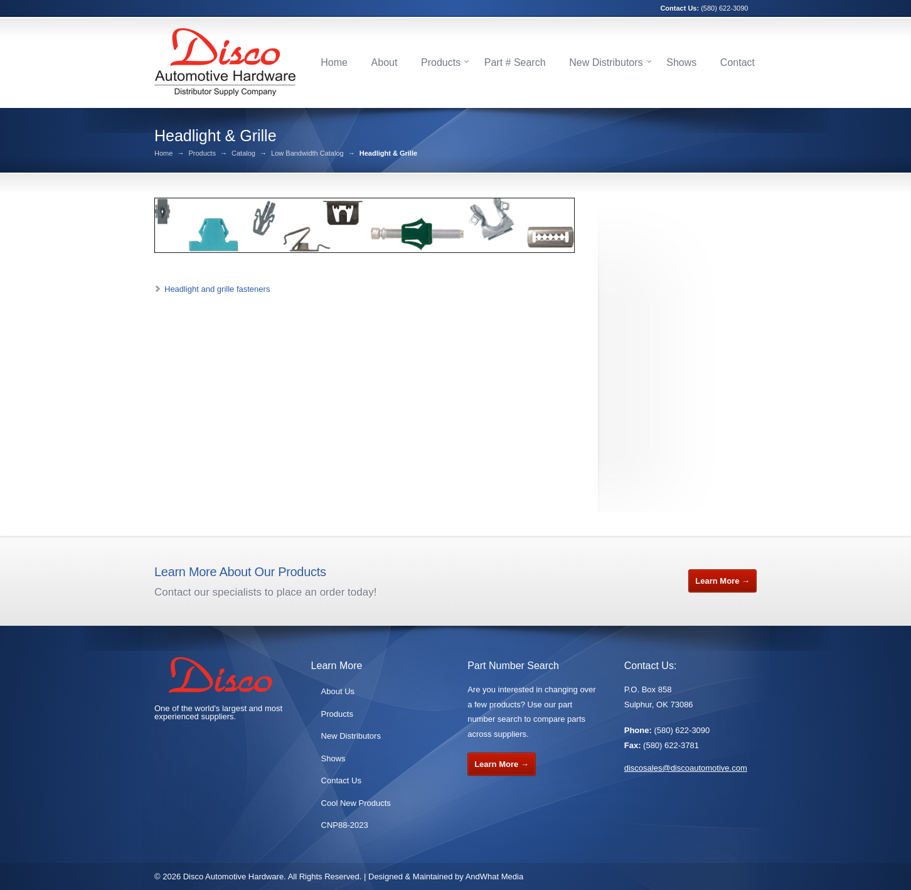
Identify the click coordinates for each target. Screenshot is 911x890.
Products (441, 62)
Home (334, 62)
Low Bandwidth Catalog (307, 153)
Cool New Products (356, 803)
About (384, 62)
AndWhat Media (495, 876)
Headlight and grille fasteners (217, 289)
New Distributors (605, 62)
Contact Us (341, 780)
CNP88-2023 (344, 825)
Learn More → (722, 581)
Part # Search (515, 62)
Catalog (243, 153)
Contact (737, 62)
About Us (337, 691)
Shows (681, 62)
